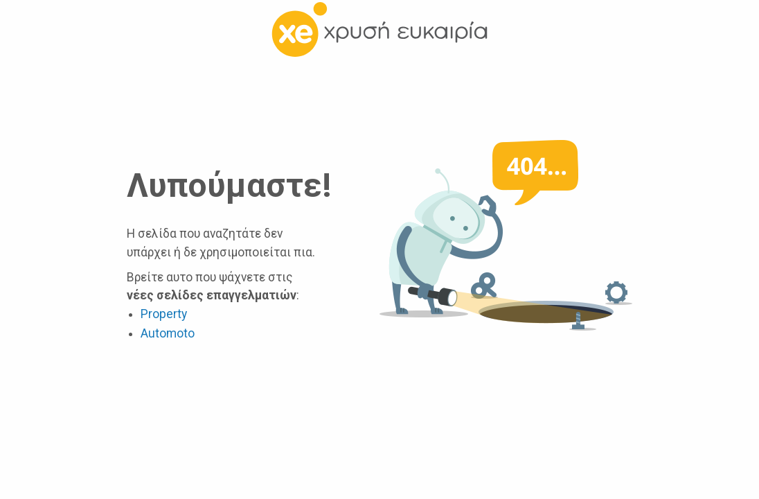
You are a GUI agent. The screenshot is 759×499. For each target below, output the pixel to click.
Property (164, 314)
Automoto (168, 333)
